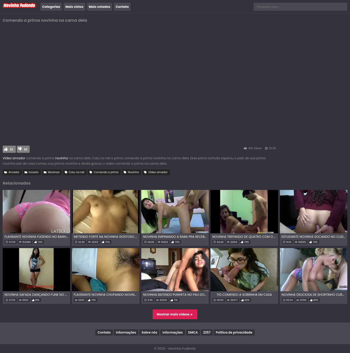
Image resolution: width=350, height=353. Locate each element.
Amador (13, 172)
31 (11, 149)
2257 (206, 332)
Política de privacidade (234, 332)
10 (25, 149)
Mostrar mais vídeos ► (175, 314)
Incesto (34, 172)
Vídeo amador (14, 158)
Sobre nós (149, 332)
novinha (61, 158)
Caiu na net (77, 172)
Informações (126, 332)
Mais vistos (74, 6)
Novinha (133, 172)
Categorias (51, 6)
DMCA (193, 332)
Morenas (54, 172)
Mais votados (99, 6)
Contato (122, 6)
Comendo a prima (106, 172)
